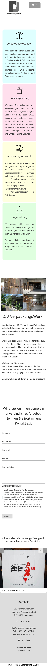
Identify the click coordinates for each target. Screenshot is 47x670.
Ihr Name (6, 433)
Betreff (5, 459)
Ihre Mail (6, 450)
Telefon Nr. (6, 442)
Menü (34, 5)
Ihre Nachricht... (9, 467)
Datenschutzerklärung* (12, 486)
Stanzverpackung (11, 590)
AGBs (36, 665)
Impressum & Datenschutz (20, 665)
